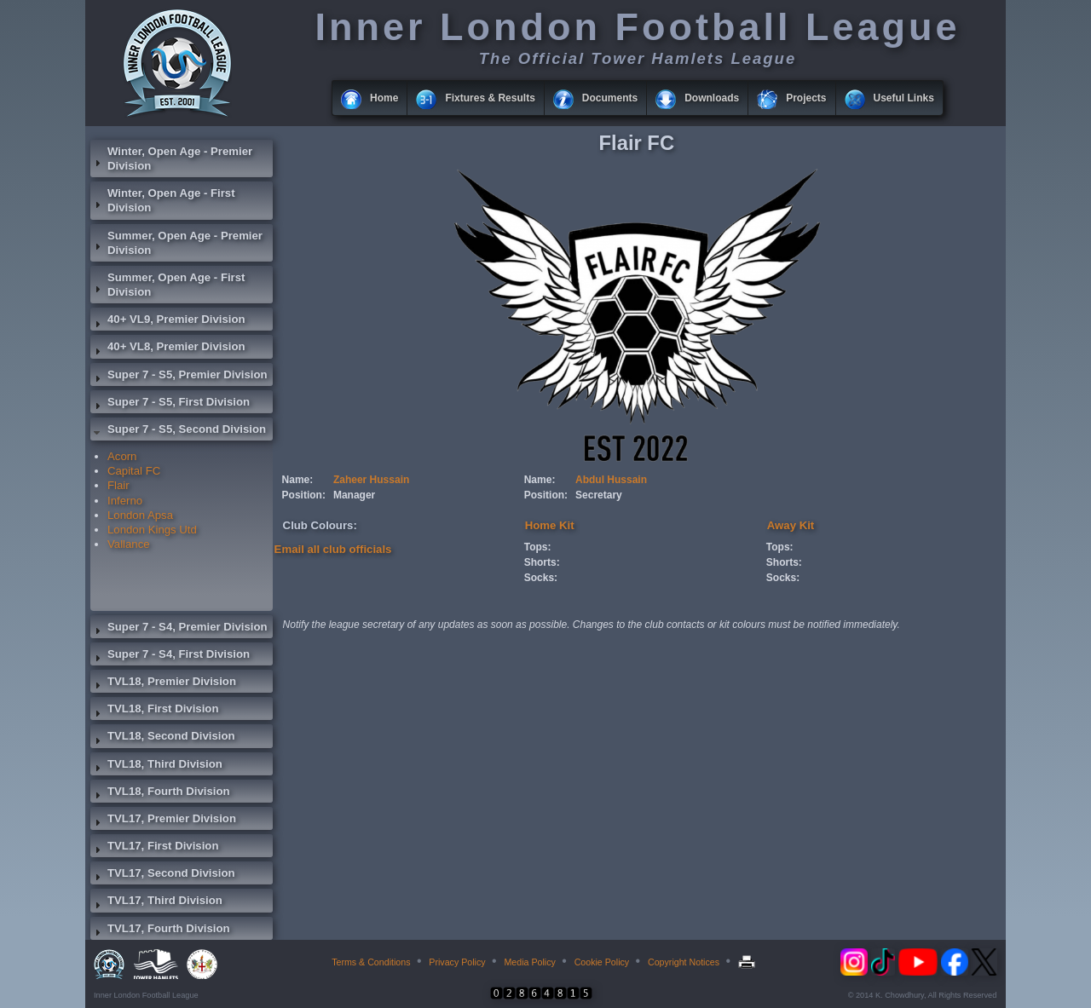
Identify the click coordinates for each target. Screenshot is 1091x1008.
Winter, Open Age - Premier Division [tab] (171, 158)
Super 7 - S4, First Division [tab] (170, 656)
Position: (304, 495)
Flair (118, 485)
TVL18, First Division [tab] (154, 710)
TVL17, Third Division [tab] (156, 902)
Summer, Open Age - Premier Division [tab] (176, 242)
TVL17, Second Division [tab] (162, 875)
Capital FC (133, 470)
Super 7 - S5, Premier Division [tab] (179, 376)
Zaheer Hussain (371, 480)
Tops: (537, 547)
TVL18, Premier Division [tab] (163, 683)
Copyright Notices (683, 962)
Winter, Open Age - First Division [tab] (162, 200)
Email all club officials (333, 549)
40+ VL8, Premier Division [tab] (167, 348)
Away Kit (790, 525)
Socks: (540, 578)
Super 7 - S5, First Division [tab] (170, 403)
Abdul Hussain (611, 480)
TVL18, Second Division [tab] (162, 737)
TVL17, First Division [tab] (154, 847)
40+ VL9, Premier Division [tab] (167, 321)
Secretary (598, 495)
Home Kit (549, 525)
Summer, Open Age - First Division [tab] (167, 284)
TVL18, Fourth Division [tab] (160, 793)
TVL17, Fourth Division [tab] (160, 930)
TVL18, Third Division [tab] (156, 766)
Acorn (121, 456)
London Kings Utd (152, 529)
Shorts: (542, 562)
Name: (298, 480)
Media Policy (529, 962)
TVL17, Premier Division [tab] (163, 820)
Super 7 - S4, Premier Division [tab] (179, 628)
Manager (354, 495)
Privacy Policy (457, 962)
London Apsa (140, 515)
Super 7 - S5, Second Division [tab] (178, 431)
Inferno (124, 500)
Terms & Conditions (371, 962)
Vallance (128, 544)
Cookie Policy (602, 962)
